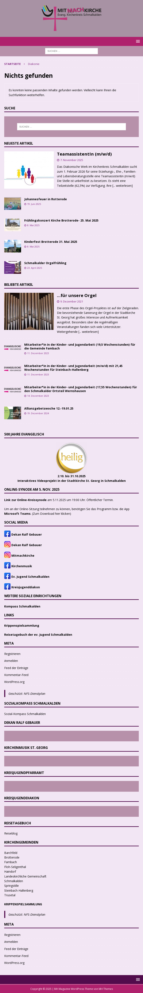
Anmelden (11, 661)
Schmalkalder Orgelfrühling (45, 263)
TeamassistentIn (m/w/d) (84, 154)
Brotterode (11, 857)
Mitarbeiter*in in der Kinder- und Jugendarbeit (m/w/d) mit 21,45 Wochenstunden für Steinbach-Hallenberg (73, 368)
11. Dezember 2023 (38, 353)
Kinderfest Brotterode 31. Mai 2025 (50, 242)
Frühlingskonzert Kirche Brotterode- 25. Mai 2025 (61, 220)
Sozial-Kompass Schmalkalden (25, 714)
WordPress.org (14, 682)
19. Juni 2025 (34, 204)
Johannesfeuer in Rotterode (45, 199)
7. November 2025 (71, 160)
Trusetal (9, 895)
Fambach (10, 862)
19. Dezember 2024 (38, 413)
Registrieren (12, 654)
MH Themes (106, 989)
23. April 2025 (34, 267)
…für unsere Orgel (77, 295)
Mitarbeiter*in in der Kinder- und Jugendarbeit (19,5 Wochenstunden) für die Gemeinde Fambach (79, 346)
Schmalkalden (13, 881)
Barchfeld (10, 853)
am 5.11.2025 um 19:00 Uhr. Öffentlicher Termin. (58, 500)
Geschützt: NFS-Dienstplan (26, 693)
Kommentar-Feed (16, 675)
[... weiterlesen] (122, 186)
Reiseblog (11, 833)
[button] (137, 41)
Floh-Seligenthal (15, 867)
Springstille (11, 886)
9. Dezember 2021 (71, 301)
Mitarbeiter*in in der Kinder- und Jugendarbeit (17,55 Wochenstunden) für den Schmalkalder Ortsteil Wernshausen (80, 389)
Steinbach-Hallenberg (18, 890)
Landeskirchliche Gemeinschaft (25, 876)
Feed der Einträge (16, 668)
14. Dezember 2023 (38, 395)
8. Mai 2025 (33, 225)
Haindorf (10, 871)
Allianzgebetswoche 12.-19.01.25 (48, 408)
